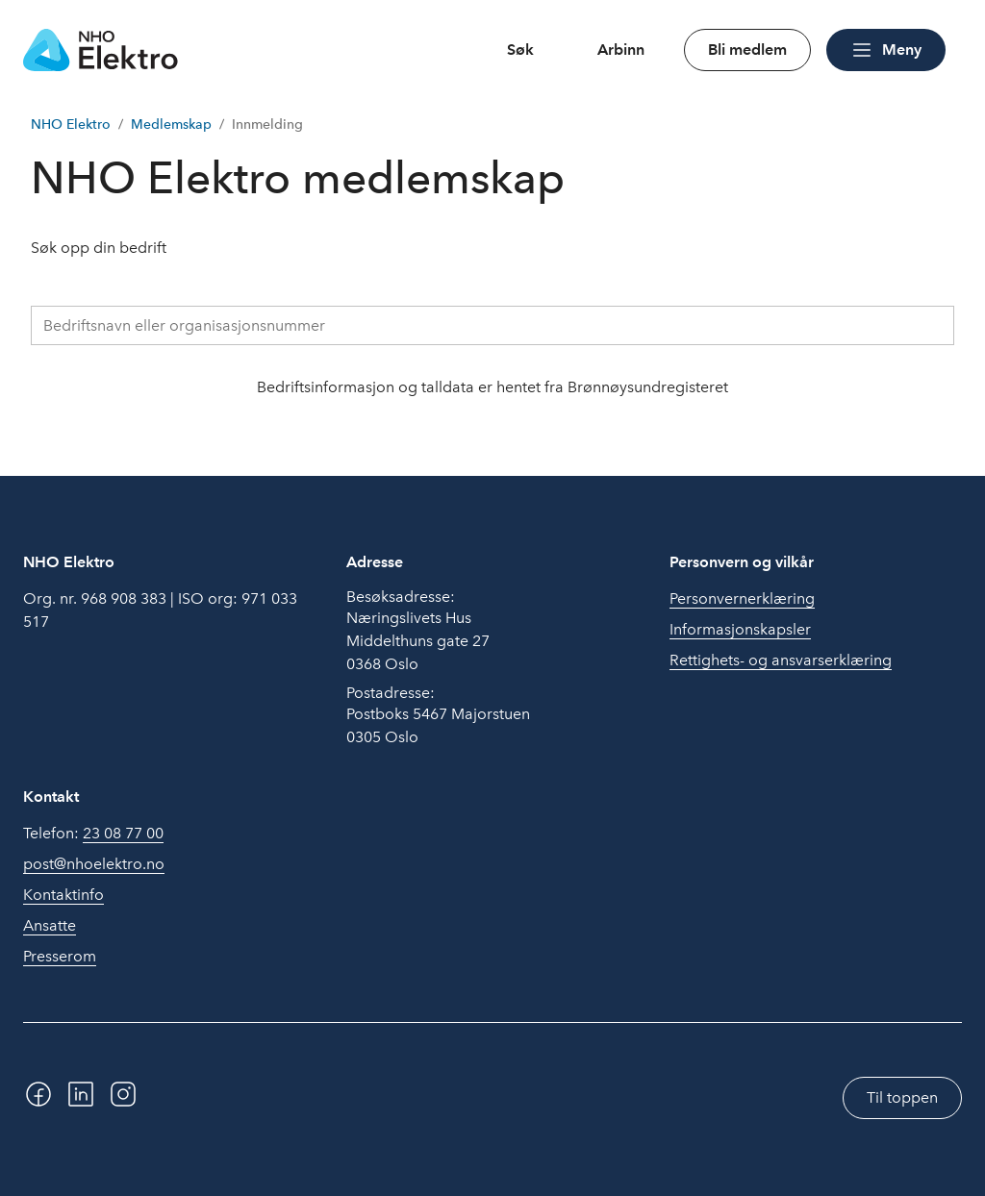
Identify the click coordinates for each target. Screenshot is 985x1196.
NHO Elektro (71, 124)
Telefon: (93, 833)
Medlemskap (171, 124)
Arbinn (620, 49)
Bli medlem (747, 49)
